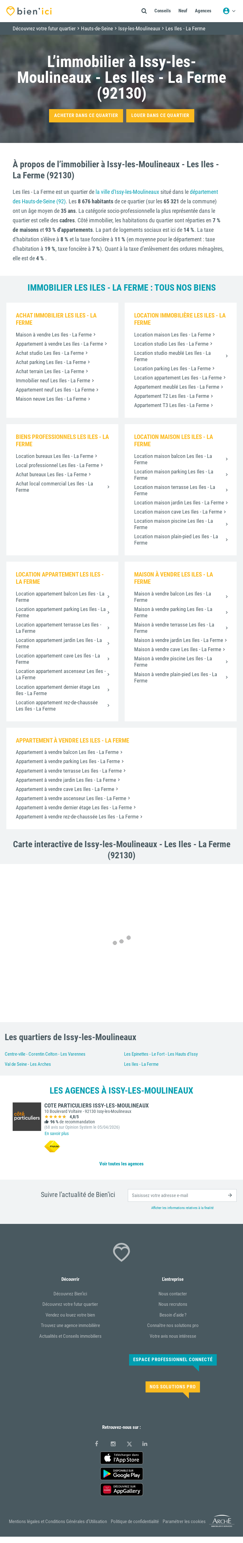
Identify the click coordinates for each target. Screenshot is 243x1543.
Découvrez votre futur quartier (70, 1304)
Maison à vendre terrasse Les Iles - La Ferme (174, 627)
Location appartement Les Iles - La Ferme (178, 377)
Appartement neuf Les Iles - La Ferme (55, 389)
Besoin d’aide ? (172, 1315)
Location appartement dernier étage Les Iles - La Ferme (58, 690)
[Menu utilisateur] (229, 11)
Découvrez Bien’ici (70, 1294)
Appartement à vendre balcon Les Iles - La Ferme (67, 752)
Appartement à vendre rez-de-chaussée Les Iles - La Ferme (77, 816)
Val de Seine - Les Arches (28, 1064)
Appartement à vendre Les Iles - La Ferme (59, 344)
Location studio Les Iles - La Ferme (171, 344)
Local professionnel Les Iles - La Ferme (57, 465)
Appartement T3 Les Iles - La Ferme (171, 405)
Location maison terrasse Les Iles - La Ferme (174, 490)
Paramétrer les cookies (184, 1521)
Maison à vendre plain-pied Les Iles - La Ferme (175, 677)
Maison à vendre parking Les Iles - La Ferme (173, 612)
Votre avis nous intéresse (173, 1336)
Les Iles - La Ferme (141, 1064)
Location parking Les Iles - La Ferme (172, 368)
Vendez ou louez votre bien (70, 1315)
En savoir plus (57, 1133)
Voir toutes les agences (121, 1164)
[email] (182, 1195)
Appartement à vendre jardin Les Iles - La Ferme (66, 780)
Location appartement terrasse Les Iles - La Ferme (58, 627)
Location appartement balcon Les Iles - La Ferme (60, 596)
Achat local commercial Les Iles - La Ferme (54, 486)
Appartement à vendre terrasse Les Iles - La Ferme (69, 771)
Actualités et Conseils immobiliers (70, 1336)
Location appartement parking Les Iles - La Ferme (61, 612)
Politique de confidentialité (135, 1521)
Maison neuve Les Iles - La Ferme (51, 399)
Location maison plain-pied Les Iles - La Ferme (176, 539)
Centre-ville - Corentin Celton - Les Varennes (45, 1054)
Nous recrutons (173, 1304)
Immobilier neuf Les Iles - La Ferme (53, 380)
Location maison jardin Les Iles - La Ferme (179, 502)
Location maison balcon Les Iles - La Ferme (173, 459)
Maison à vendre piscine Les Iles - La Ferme (173, 661)
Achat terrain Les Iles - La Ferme (50, 371)
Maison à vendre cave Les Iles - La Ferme (177, 649)
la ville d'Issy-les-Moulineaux (127, 191)
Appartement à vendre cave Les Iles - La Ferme (65, 789)
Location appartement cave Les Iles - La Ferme (58, 658)
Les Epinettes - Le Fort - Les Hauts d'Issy (161, 1054)
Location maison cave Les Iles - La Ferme (178, 512)
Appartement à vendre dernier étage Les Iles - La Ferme (74, 807)
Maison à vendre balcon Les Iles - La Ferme (172, 596)
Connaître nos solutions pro (173, 1325)
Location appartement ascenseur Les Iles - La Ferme (61, 674)
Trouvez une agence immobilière (70, 1325)
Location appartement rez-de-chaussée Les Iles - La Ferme (57, 705)
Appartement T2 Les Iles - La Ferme (171, 396)
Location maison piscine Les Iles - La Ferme (173, 524)
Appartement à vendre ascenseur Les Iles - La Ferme (71, 798)
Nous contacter (173, 1294)
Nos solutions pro (173, 1387)
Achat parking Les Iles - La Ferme (51, 362)
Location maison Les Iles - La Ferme (172, 334)
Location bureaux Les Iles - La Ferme (54, 456)
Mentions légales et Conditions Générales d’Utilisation (58, 1521)
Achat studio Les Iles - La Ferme (50, 353)
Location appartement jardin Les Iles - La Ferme (59, 643)
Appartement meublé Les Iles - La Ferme (176, 387)
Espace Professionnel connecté (173, 1359)
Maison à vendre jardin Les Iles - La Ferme (178, 640)
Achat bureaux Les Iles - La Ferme (51, 474)
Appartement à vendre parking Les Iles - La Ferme (68, 761)
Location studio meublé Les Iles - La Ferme (172, 356)
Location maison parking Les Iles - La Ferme (173, 474)
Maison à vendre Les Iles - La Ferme (54, 334)
